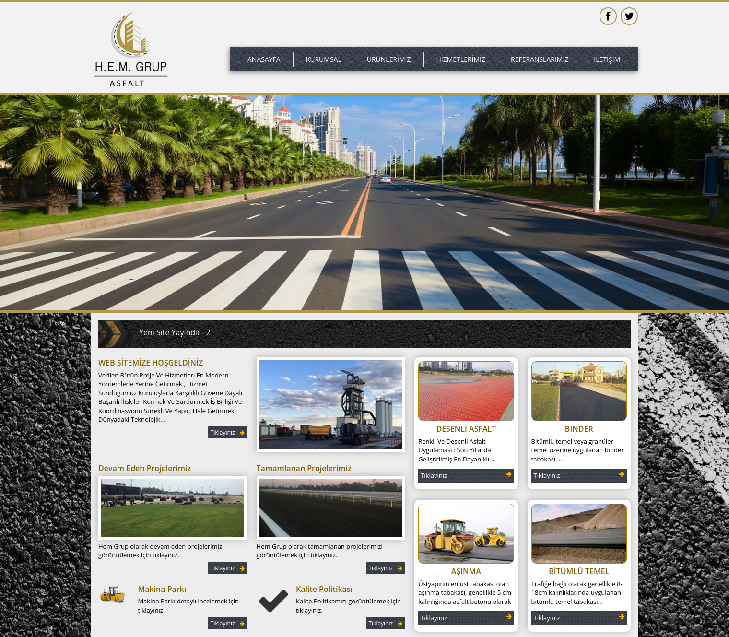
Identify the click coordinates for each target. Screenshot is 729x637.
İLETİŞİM (607, 59)
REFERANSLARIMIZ (539, 59)
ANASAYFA (264, 59)
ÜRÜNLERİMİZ (389, 59)
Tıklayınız (228, 432)
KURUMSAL (323, 59)
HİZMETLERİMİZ (460, 59)
